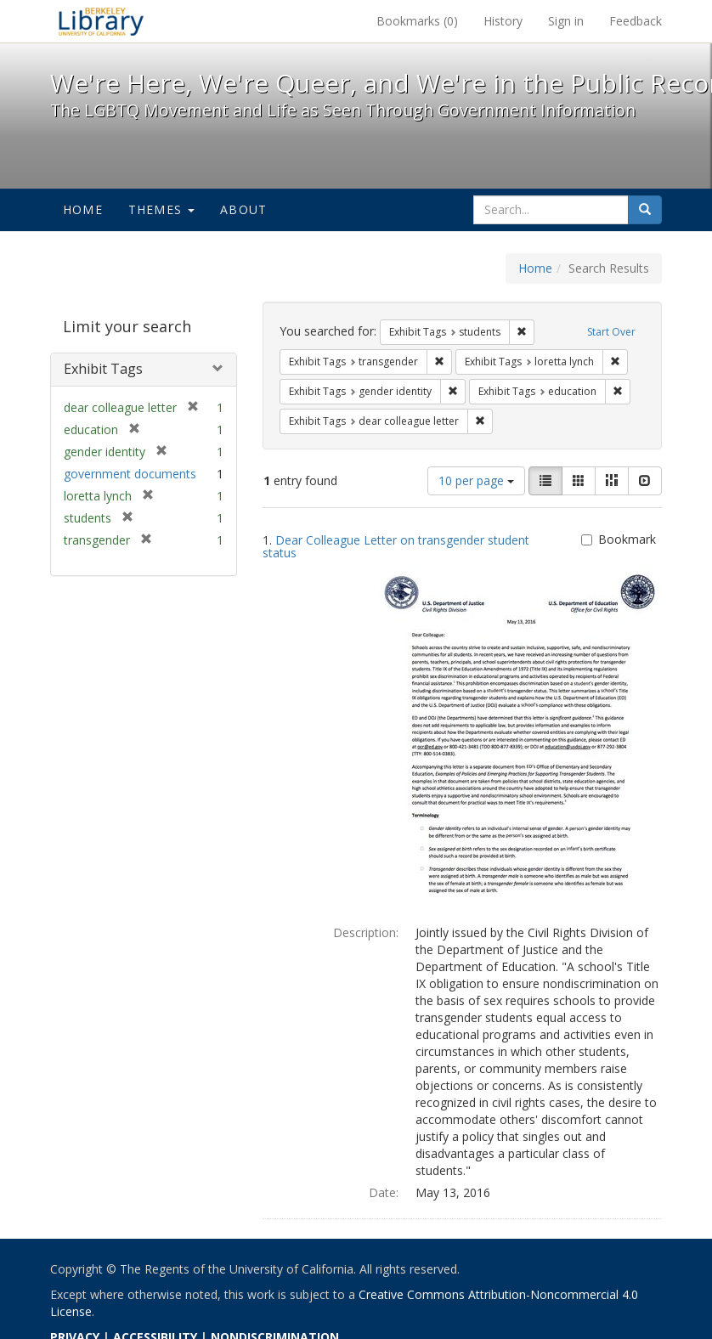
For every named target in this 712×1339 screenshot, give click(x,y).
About (243, 209)
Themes (161, 209)
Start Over (611, 332)
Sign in (566, 21)
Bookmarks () (417, 21)
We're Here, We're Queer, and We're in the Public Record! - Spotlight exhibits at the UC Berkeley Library (101, 21)
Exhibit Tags (103, 368)
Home (83, 209)
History (503, 21)
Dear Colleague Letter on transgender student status (396, 546)
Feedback (635, 21)
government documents (130, 474)
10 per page (476, 480)
